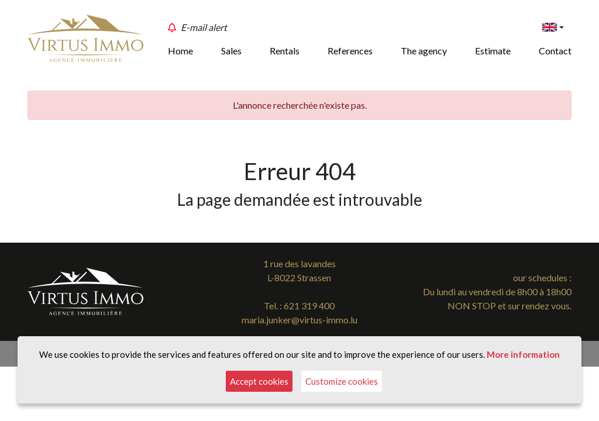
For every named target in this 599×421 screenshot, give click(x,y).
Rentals (285, 50)
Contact (555, 50)
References (350, 50)
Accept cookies (259, 381)
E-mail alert (204, 27)
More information (523, 354)
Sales (231, 50)
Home (180, 50)
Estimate (493, 50)
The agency (424, 50)
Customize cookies (341, 381)
